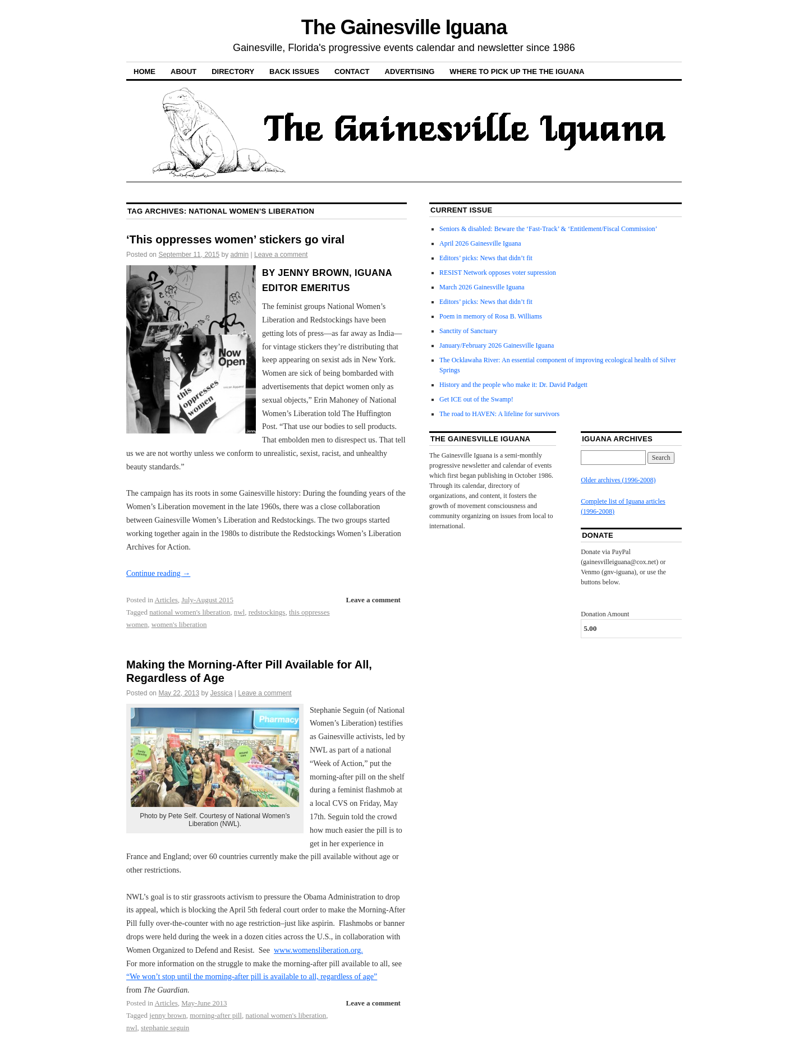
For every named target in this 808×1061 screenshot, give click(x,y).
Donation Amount (605, 614)
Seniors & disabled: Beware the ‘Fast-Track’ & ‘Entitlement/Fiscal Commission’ (548, 229)
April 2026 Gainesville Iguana (480, 243)
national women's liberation (189, 612)
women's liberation (179, 624)
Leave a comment (280, 255)
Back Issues (294, 71)
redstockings (267, 612)
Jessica (221, 693)
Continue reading (158, 573)
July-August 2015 (207, 600)
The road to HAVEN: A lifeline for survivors (499, 414)
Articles (166, 600)
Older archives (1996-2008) (618, 480)
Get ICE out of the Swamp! (476, 399)
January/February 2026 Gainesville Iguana (496, 345)
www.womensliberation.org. (318, 950)
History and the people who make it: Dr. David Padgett (513, 385)
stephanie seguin (165, 1027)
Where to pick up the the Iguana (516, 71)
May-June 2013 (204, 1003)
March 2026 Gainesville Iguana (482, 287)
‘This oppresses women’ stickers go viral (235, 239)
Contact (352, 71)
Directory (233, 71)
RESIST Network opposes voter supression (497, 272)
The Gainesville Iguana (404, 27)
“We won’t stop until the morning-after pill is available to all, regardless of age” (251, 976)
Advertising (410, 71)
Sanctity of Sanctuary (468, 331)
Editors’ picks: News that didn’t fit (485, 258)
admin (240, 255)
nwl (239, 612)
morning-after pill (216, 1015)
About (183, 71)
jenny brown (167, 1015)
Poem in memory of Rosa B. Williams (490, 316)
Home (144, 71)
